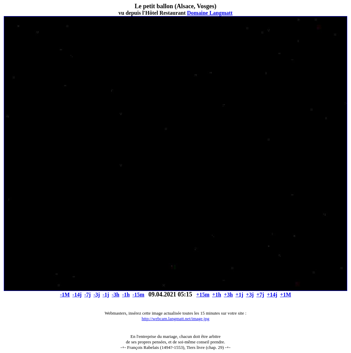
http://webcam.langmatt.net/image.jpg (175, 318)
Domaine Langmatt (210, 13)
